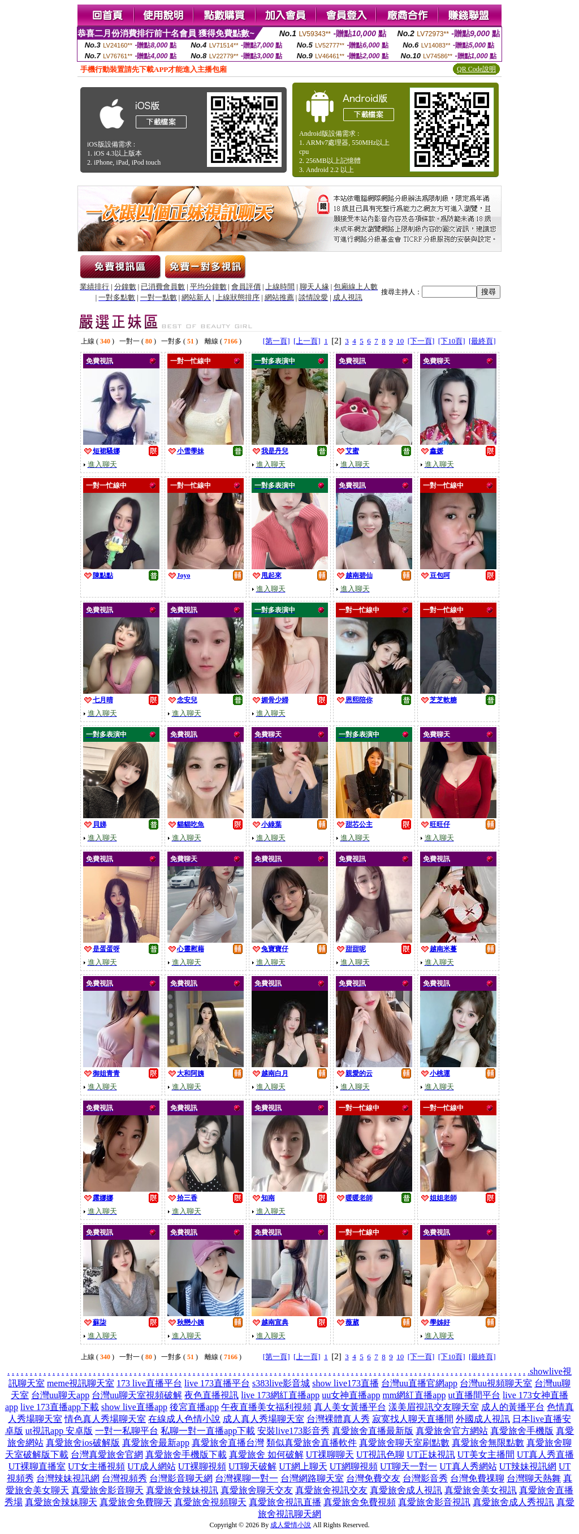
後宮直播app (194, 1407)
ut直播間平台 (474, 1395)
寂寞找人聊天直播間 (412, 1419)
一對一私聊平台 (126, 1431)
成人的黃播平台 (513, 1407)
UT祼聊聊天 (330, 1454)
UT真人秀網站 (467, 1466)
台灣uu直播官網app (419, 1383)
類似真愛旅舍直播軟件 (311, 1442)
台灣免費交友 (373, 1478)
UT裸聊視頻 (202, 1466)
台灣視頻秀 (124, 1478)
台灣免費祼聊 (477, 1478)
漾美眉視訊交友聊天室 (433, 1407)
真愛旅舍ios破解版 (83, 1442)
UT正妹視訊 (431, 1454)
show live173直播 (345, 1383)
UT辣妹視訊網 (527, 1466)
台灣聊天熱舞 (534, 1478)
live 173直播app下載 (59, 1407)
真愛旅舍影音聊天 (107, 1490)
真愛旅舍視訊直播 (285, 1502)
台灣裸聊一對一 (246, 1478)
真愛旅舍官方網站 (452, 1431)
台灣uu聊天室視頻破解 (137, 1395)
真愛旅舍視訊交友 (331, 1490)
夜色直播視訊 (211, 1395)
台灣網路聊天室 (312, 1478)
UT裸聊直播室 (37, 1466)
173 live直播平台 (149, 1383)
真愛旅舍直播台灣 (228, 1442)
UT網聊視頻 (354, 1466)
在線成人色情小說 (184, 1419)
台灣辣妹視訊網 (68, 1478)
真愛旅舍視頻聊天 (210, 1502)
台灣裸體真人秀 (338, 1419)
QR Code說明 (476, 69)
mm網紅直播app (414, 1395)
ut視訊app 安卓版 (59, 1431)
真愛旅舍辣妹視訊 (182, 1490)
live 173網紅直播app (280, 1395)
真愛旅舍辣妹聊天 (61, 1502)
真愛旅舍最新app (155, 1442)
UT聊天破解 (252, 1466)
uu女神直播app (351, 1395)
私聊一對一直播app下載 (208, 1431)
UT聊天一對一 (408, 1466)
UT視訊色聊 (380, 1454)
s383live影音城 (281, 1383)
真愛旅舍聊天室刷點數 (404, 1442)
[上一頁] (307, 341)
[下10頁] (451, 341)
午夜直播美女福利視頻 (266, 1407)
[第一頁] (276, 341)
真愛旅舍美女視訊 (480, 1490)
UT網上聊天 (303, 1466)
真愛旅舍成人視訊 (406, 1490)
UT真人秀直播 (545, 1454)
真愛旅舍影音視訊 (434, 1502)
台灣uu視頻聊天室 (496, 1383)
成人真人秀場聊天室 (263, 1419)
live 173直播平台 (217, 1383)
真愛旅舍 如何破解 (266, 1454)
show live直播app (134, 1407)
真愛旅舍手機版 (522, 1431)
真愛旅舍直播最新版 (372, 1431)
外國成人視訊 (483, 1419)
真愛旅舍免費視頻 (359, 1502)
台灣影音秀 (425, 1478)
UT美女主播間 (486, 1454)
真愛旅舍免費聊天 (136, 1502)
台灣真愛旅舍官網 (107, 1454)
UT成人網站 (151, 1466)
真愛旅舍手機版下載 (186, 1454)
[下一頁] (421, 341)
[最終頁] (482, 341)
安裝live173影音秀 (293, 1431)
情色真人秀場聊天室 (105, 1419)
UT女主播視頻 (96, 1466)
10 (400, 341)
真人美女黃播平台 (350, 1407)
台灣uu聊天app (60, 1395)
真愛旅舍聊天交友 (257, 1490)
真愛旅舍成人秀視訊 (513, 1502)
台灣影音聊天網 (181, 1478)
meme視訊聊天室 (80, 1383)
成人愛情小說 (290, 1525)
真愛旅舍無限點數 (488, 1442)
